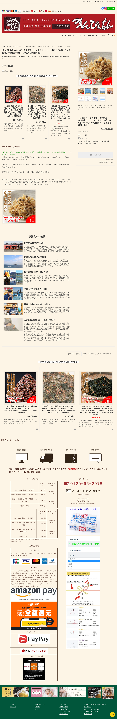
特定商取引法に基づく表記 (106, 162)
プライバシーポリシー (91, 711)
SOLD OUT (95, 155)
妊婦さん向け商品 (30, 46)
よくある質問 (63, 709)
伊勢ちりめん (12, 46)
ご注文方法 (62, 704)
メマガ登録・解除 (64, 711)
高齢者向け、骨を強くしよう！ (46, 46)
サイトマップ (88, 714)
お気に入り (82, 138)
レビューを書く (74, 354)
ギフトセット (68, 46)
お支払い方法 (63, 707)
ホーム (64, 35)
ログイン (99, 1)
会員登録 (111, 1)
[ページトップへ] (112, 714)
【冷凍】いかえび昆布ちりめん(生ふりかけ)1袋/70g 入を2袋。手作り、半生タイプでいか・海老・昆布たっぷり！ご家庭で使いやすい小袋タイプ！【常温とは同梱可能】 (36, 112)
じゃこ (21, 46)
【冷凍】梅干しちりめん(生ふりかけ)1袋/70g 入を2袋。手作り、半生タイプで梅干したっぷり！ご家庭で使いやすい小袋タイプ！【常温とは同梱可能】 (13, 111)
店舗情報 (37, 707)
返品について (109, 159)
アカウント (87, 1)
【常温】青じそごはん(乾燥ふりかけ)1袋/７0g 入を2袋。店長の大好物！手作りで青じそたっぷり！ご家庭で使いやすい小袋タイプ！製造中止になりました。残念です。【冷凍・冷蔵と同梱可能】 (60, 113)
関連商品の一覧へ (109, 354)
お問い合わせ (63, 714)
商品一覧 (71, 35)
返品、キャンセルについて (92, 709)
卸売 (103, 35)
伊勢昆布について (40, 704)
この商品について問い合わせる (92, 354)
